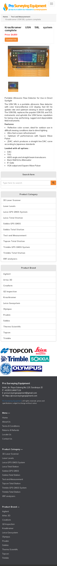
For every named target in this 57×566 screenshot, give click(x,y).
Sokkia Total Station (13, 229)
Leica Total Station (13, 218)
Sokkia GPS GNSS (12, 223)
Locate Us (6, 434)
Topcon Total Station (14, 241)
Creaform (7, 285)
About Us (6, 422)
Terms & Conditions (11, 426)
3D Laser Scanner (12, 200)
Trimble (7, 338)
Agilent (7, 274)
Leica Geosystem (11, 303)
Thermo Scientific (12, 326)
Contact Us (11, 39)
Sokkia (6, 320)
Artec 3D (7, 280)
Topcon (6, 332)
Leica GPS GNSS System (15, 212)
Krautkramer (9, 297)
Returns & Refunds (10, 430)
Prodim (6, 315)
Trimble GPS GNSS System (16, 247)
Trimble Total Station (14, 253)
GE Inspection (10, 291)
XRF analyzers (10, 259)
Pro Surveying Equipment (11, 401)
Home (5, 17)
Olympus (7, 309)
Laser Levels (9, 206)
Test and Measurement (20, 17)
